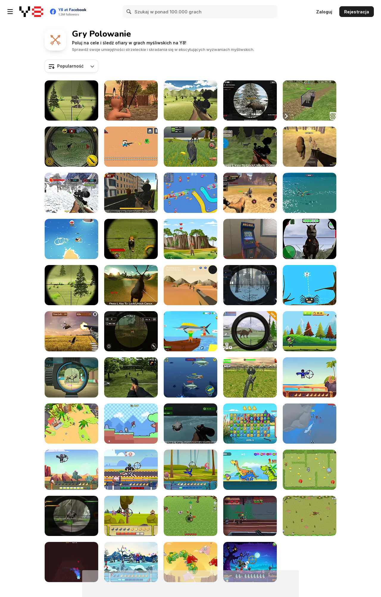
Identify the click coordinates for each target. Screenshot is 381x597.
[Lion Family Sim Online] (250, 193)
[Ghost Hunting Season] (250, 562)
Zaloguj (324, 11)
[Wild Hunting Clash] (71, 147)
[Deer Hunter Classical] (190, 100)
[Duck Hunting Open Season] (250, 423)
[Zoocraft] (190, 516)
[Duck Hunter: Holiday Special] (131, 562)
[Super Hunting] (309, 147)
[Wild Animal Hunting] (71, 193)
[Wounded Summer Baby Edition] (131, 100)
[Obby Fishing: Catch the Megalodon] (190, 331)
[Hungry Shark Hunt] (309, 193)
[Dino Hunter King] (250, 331)
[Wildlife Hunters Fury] (131, 239)
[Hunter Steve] (131, 147)
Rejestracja (356, 11)
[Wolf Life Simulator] (190, 147)
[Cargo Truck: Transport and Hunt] (309, 100)
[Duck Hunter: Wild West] (71, 470)
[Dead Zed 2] (131, 377)
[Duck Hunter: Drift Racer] (131, 470)
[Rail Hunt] (250, 516)
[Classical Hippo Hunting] (71, 100)
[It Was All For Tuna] (71, 239)
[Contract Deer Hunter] (250, 100)
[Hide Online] (250, 239)
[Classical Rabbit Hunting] (71, 285)
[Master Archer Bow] (309, 331)
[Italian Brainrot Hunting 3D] (190, 285)
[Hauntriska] (71, 562)
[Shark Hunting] (190, 423)
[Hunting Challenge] (71, 331)
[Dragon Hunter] (190, 562)
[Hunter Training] (71, 377)
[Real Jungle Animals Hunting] (250, 147)
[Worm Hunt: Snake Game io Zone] (190, 193)
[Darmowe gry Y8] (31, 11)
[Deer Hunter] (131, 285)
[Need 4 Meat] (309, 516)
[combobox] (71, 66)
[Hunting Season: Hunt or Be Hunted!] (250, 285)
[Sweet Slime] (131, 423)
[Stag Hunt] (131, 331)
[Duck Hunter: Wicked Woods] (190, 470)
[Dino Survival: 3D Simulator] (71, 423)
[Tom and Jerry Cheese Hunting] (309, 470)
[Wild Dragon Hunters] (71, 516)
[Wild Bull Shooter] (131, 193)
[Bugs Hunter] (309, 285)
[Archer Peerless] (250, 470)
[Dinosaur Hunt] (250, 377)
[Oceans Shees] (309, 423)
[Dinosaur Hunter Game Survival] (309, 239)
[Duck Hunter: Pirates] (309, 377)
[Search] (129, 11)
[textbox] (71, 66)
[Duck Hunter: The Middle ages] (131, 516)
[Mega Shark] (190, 377)
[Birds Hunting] (190, 239)
